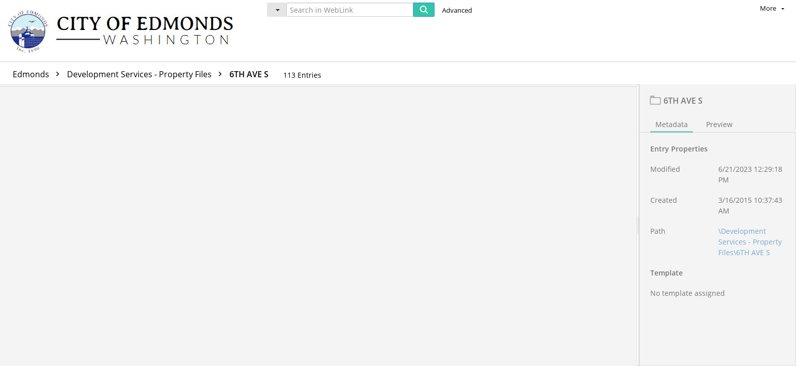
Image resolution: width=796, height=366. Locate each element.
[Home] (125, 31)
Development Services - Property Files (147, 74)
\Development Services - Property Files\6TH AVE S (750, 244)
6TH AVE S (249, 74)
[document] (718, 226)
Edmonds (38, 74)
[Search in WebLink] (349, 10)
